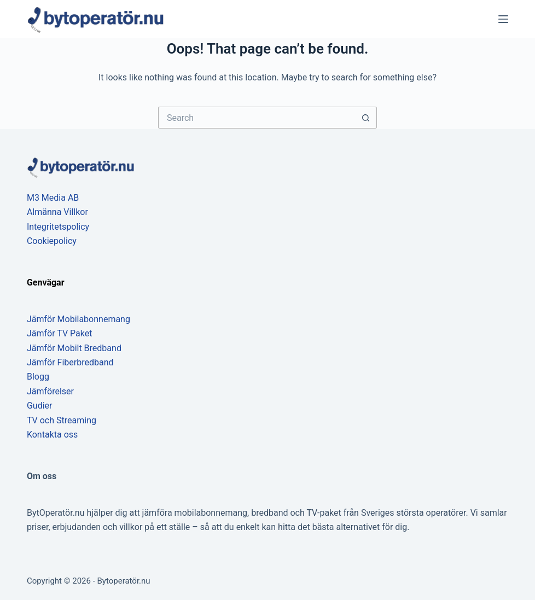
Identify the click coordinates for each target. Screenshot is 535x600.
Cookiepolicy (52, 241)
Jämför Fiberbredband (70, 362)
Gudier (40, 405)
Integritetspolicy (58, 227)
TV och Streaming (61, 420)
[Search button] (366, 118)
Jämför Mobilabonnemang (78, 319)
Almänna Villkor (57, 212)
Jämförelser (50, 391)
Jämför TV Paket (59, 333)
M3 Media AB (53, 198)
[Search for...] (256, 118)
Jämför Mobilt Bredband (74, 348)
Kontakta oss (52, 434)
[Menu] (503, 19)
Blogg (38, 376)
